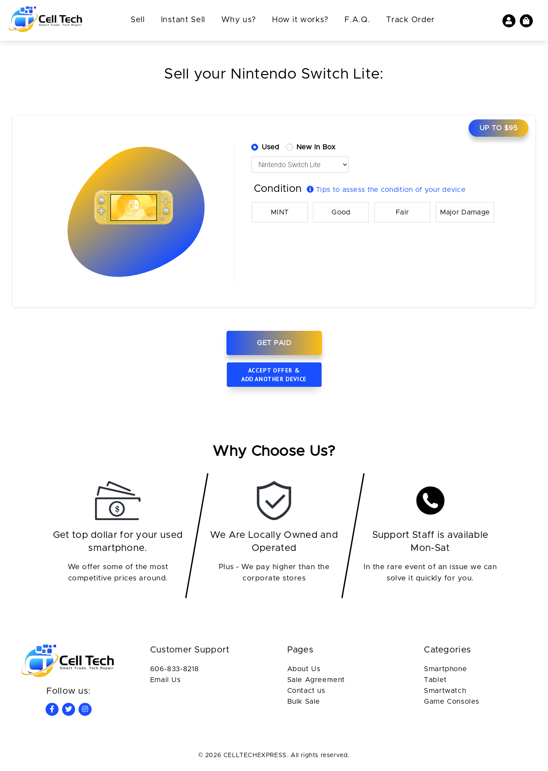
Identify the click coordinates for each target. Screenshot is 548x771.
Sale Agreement (316, 679)
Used (270, 147)
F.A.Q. (357, 20)
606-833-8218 (174, 669)
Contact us (306, 690)
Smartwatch (445, 690)
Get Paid (274, 342)
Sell (138, 20)
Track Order (410, 20)
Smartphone (445, 669)
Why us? (238, 20)
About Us (304, 669)
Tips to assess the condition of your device (386, 189)
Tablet (435, 679)
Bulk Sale (303, 701)
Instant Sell (183, 20)
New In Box (316, 147)
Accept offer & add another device (274, 374)
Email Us (165, 679)
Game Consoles (451, 701)
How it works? (300, 20)
